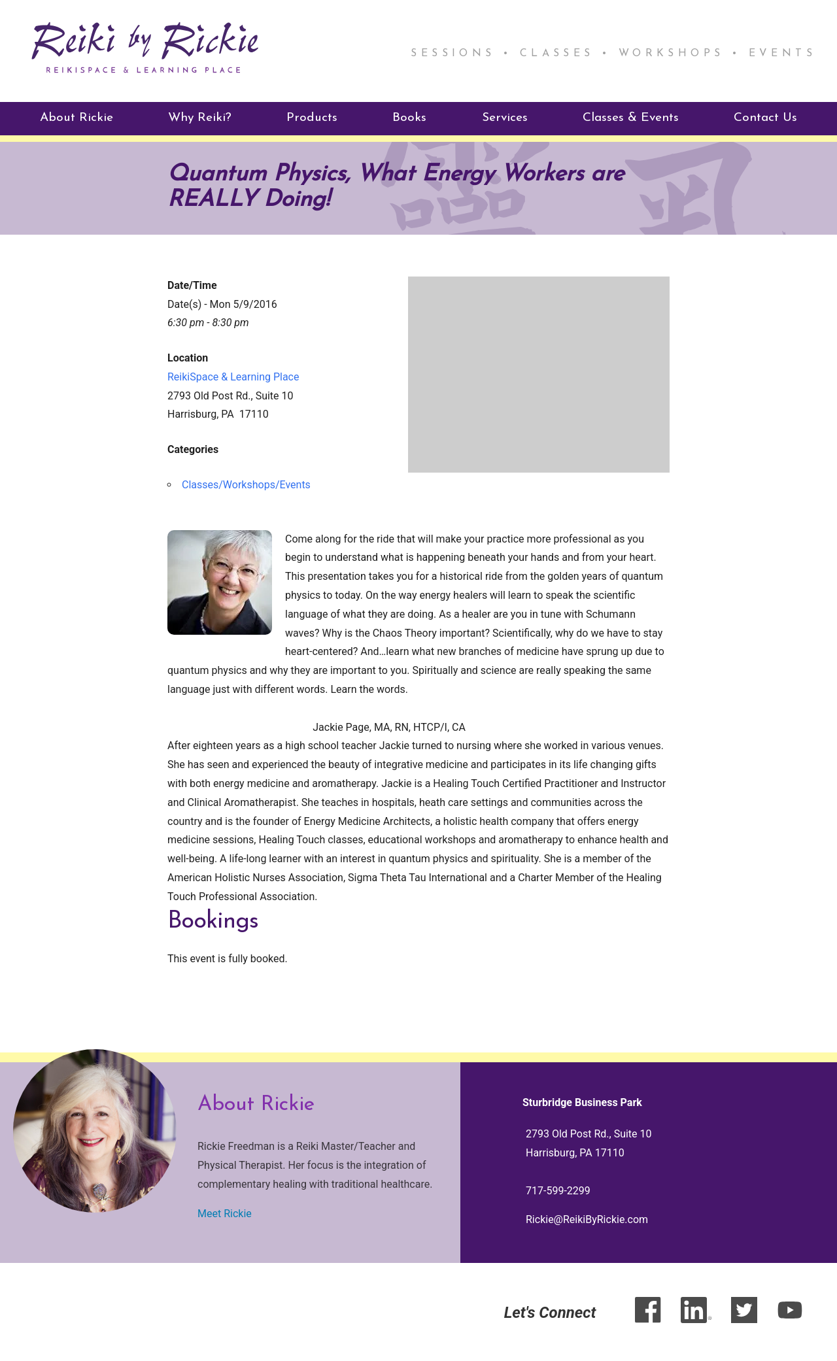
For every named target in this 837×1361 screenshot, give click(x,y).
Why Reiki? (199, 117)
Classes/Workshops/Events (246, 484)
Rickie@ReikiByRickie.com (587, 1219)
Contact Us (765, 117)
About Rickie (76, 117)
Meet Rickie (224, 1212)
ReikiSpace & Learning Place (233, 375)
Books (409, 117)
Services (505, 117)
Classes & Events (631, 117)
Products (311, 117)
